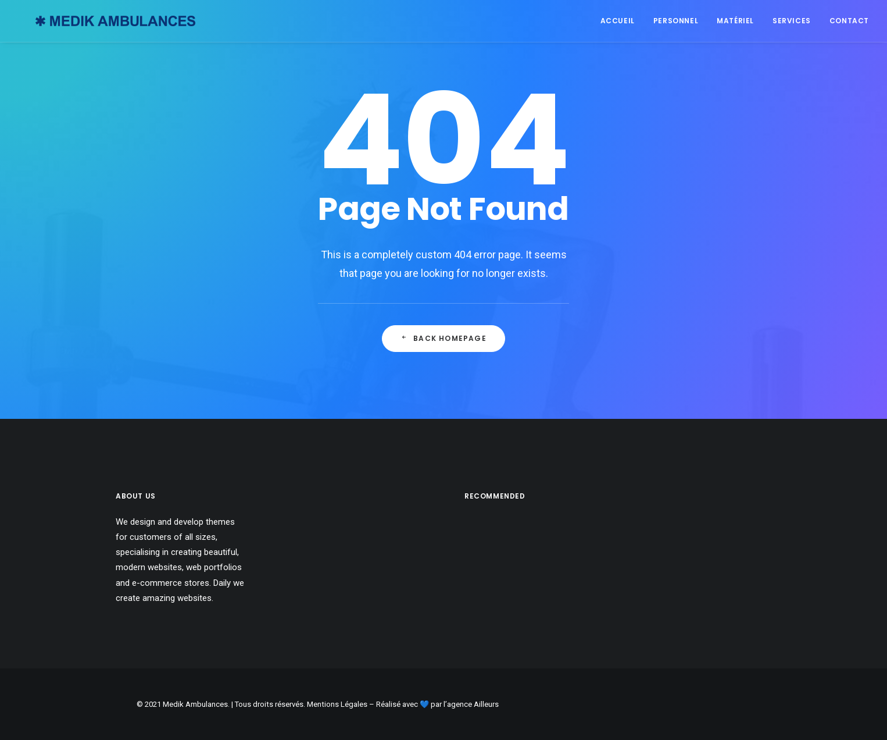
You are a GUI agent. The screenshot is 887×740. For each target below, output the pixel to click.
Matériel (735, 21)
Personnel (675, 21)
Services (791, 21)
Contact (849, 21)
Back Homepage (443, 338)
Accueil (617, 21)
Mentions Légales (337, 704)
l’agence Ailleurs (471, 704)
